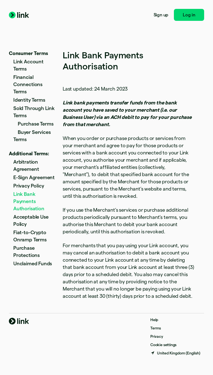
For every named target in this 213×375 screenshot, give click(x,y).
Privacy (156, 336)
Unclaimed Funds (32, 263)
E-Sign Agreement (34, 177)
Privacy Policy (28, 185)
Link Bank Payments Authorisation (28, 201)
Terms (155, 328)
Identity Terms (29, 99)
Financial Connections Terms (27, 84)
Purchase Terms (35, 123)
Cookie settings (163, 345)
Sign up (161, 14)
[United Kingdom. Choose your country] (175, 353)
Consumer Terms (28, 53)
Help (154, 320)
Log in (189, 14)
